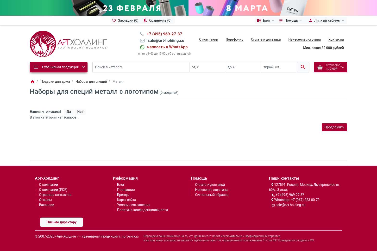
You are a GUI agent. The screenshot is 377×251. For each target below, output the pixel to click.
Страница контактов (55, 195)
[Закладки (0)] (126, 20)
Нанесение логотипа (304, 39)
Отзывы (45, 200)
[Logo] (68, 43)
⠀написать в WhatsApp (166, 46)
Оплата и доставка (266, 39)
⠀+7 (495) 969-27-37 (163, 33)
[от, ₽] (207, 67)
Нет (80, 111)
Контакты (336, 39)
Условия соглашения (133, 205)
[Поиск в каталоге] (140, 67)
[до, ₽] (243, 67)
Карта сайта (126, 200)
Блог (121, 185)
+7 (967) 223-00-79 (305, 200)
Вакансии (46, 205)
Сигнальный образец (211, 195)
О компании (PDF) (53, 190)
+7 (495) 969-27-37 (290, 195)
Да (69, 111)
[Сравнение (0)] (158, 20)
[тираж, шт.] (279, 67)
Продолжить (335, 127)
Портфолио (126, 190)
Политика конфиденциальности (142, 210)
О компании (208, 39)
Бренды (123, 195)
